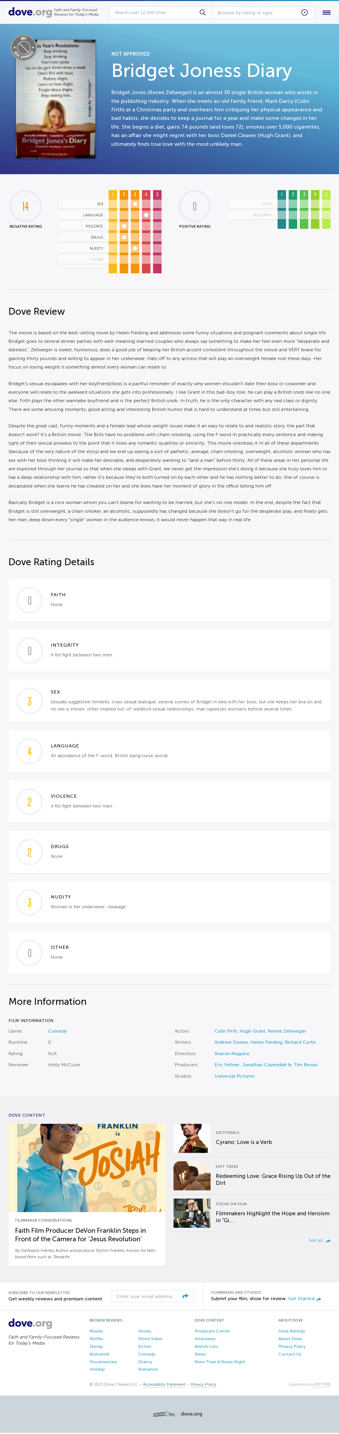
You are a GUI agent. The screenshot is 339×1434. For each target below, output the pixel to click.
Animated (99, 1355)
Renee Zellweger (287, 1032)
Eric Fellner (227, 1066)
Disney (96, 1347)
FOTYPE (323, 1386)
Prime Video (150, 1340)
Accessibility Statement (164, 1386)
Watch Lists (206, 1347)
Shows (144, 1332)
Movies (96, 1332)
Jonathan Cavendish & (266, 1066)
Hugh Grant (252, 1032)
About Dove (290, 1340)
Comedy (57, 1032)
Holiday (97, 1370)
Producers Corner (212, 1332)
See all (320, 1241)
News (200, 1355)
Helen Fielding (266, 1043)
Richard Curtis (300, 1043)
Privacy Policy (292, 1347)
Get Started (304, 1299)
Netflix (96, 1340)
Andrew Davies (231, 1043)
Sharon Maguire (232, 1054)
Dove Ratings (291, 1332)
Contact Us (289, 1355)
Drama (145, 1363)
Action (144, 1347)
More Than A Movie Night (220, 1363)
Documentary (103, 1363)
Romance (148, 1370)
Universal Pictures (235, 1077)
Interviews (205, 1340)
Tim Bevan (305, 1066)
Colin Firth (226, 1032)
